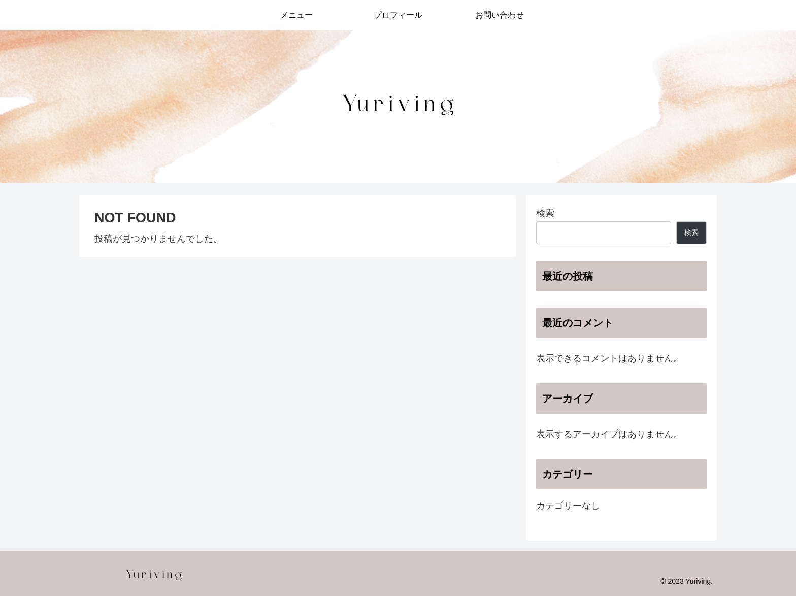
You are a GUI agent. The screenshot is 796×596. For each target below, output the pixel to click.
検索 (545, 213)
